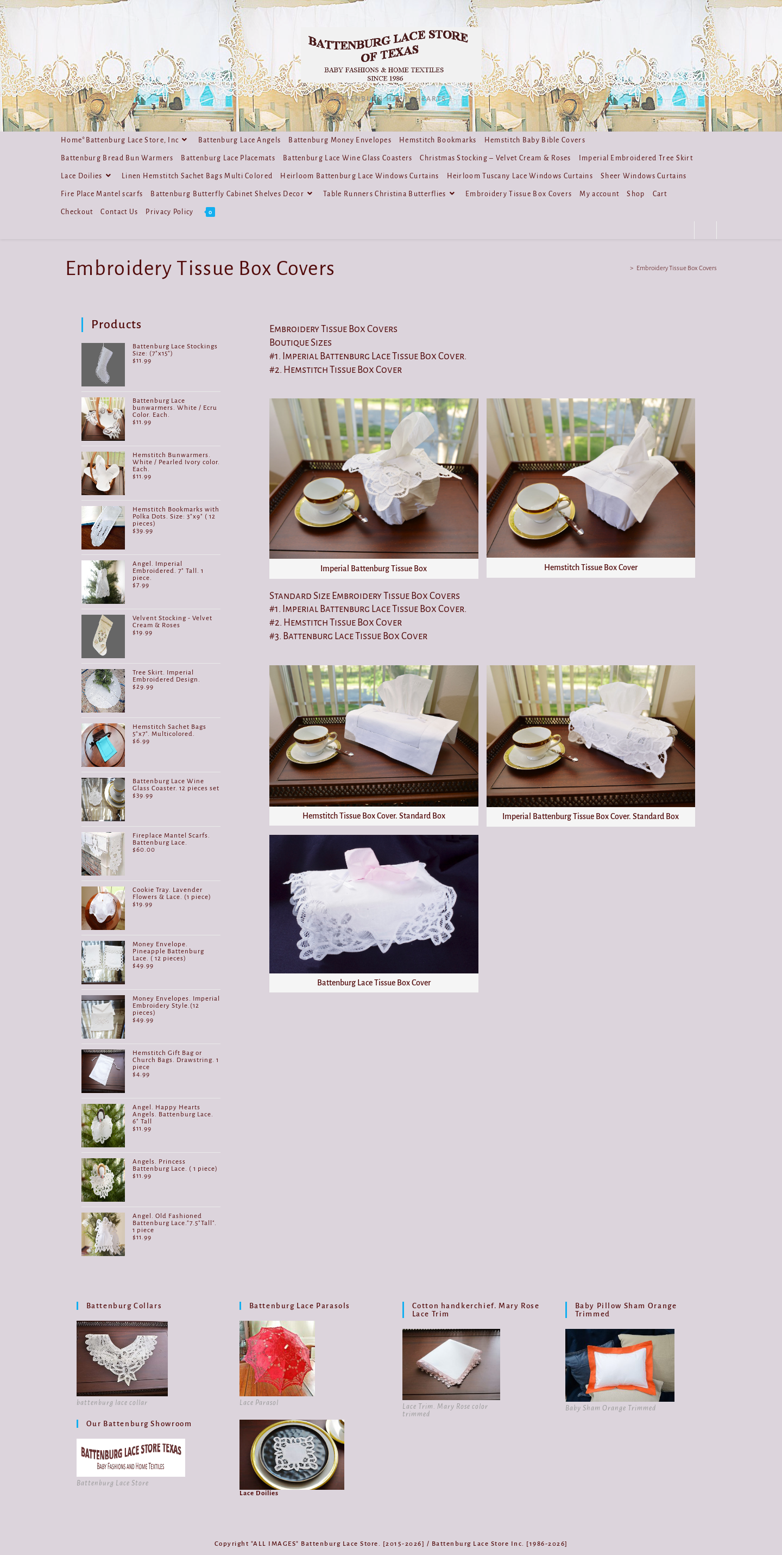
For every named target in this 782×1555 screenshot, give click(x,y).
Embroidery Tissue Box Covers (676, 268)
